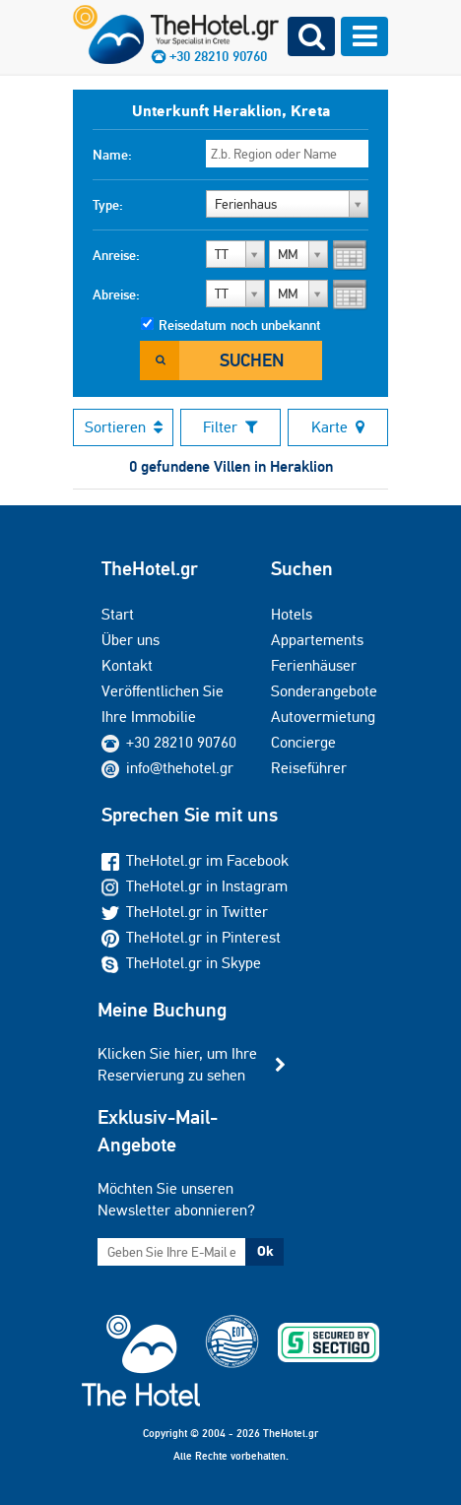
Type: (108, 205)
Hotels (291, 614)
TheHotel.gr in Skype (181, 962)
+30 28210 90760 (181, 742)
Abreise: (116, 294)
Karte (337, 427)
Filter (230, 427)
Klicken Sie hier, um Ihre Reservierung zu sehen (177, 1064)
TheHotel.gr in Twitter (184, 911)
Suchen (252, 360)
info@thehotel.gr (167, 767)
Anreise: (116, 255)
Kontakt (127, 665)
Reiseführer (309, 767)
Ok (265, 1251)
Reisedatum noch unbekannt (239, 325)
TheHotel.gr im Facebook (195, 860)
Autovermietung (323, 716)
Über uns (130, 639)
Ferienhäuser (314, 665)
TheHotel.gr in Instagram (194, 886)
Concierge (303, 742)
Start (117, 614)
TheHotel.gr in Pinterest (191, 937)
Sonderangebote (324, 691)
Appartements (317, 639)
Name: (112, 155)
